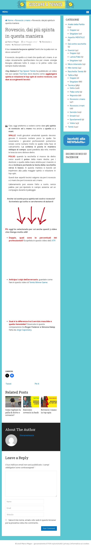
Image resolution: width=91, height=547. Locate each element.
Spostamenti (75, 119)
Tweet (8, 384)
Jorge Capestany (23, 330)
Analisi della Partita (76, 24)
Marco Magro (13, 42)
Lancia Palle (75, 57)
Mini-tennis (72, 68)
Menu (5, 12)
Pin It (37, 384)
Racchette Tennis (75, 71)
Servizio (73, 112)
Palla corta (74, 92)
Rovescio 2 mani (77, 106)
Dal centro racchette (77, 44)
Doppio (73, 30)
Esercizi (71, 50)
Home (9, 20)
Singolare (74, 34)
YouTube (23, 74)
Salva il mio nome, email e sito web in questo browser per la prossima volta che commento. (30, 521)
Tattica (71, 75)
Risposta (73, 95)
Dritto (72, 88)
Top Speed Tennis (27, 71)
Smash (73, 116)
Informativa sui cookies (80, 544)
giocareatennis (27, 435)
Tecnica (71, 85)
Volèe (72, 123)
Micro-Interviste (75, 64)
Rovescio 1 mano (22, 20)
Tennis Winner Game (38, 282)
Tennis (70, 127)
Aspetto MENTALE (76, 37)
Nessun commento (22, 45)
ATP (53, 240)
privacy (67, 544)
